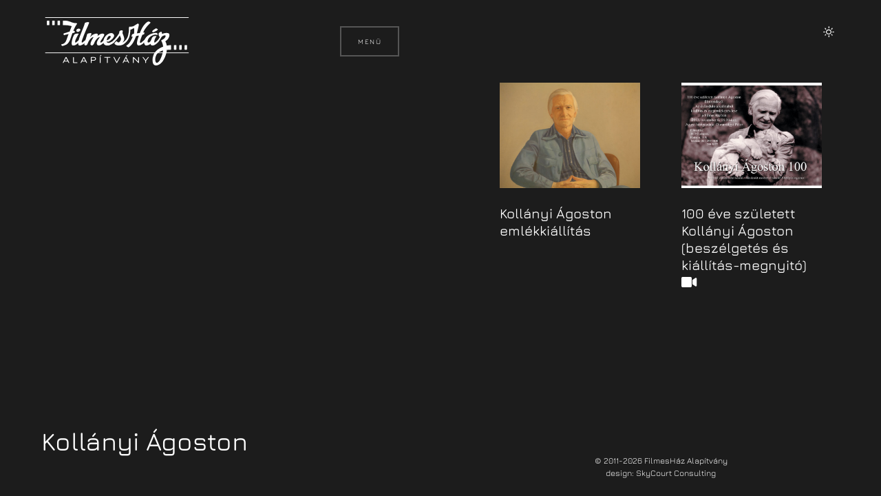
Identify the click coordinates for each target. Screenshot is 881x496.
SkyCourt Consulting (676, 473)
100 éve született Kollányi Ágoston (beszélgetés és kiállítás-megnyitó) (744, 247)
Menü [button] (369, 41)
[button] (829, 32)
